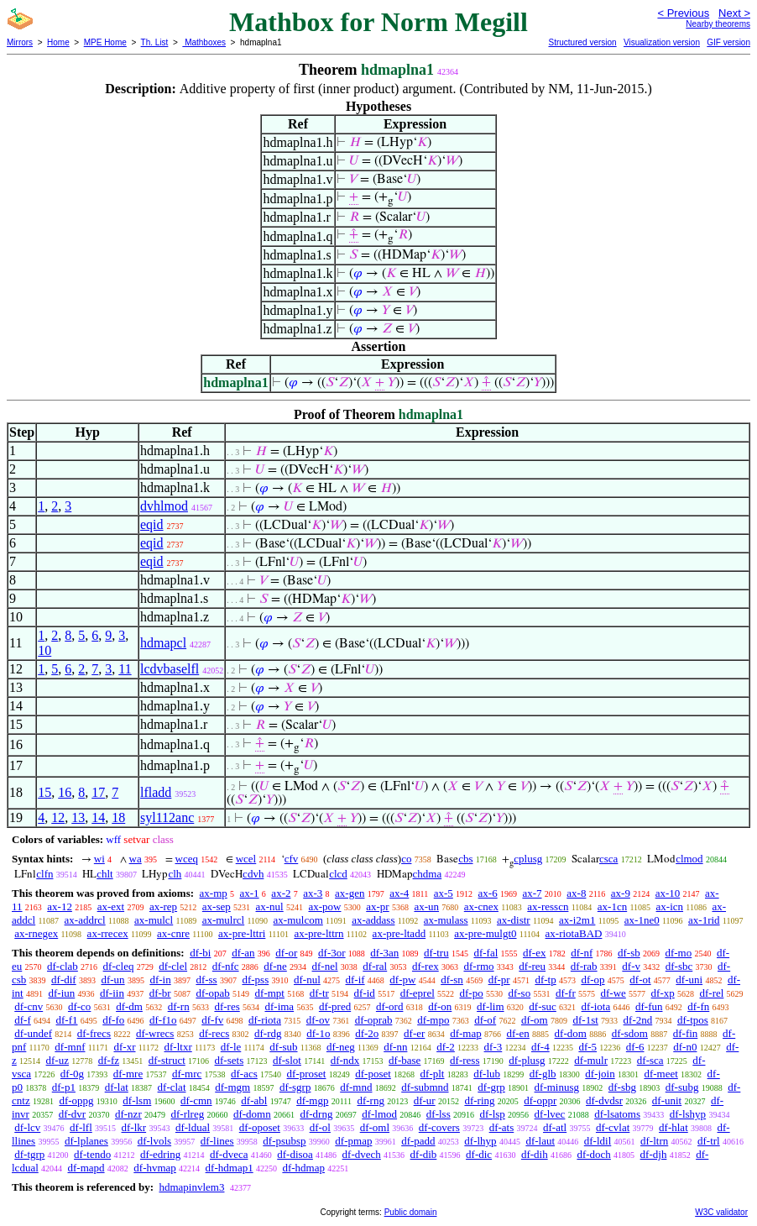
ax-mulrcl (223, 920)
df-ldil (598, 1140)
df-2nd (638, 1020)
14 (98, 817)
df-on (440, 1006)
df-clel (173, 966)
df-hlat (673, 1127)
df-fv (212, 1020)
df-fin (685, 1033)
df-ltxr (178, 1046)
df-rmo (478, 966)
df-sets (229, 1060)
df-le (231, 1046)
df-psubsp (284, 1140)
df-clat (172, 1087)
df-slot (287, 1060)
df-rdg (268, 1033)
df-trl (708, 1140)
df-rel (711, 993)
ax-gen (349, 893)
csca (608, 858)
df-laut (540, 1140)
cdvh (253, 873)
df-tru (436, 952)
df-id (364, 993)
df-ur (425, 1100)
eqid (152, 524)
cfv (292, 858)
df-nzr (128, 1114)
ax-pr (377, 906)
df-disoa (295, 1154)
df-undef (33, 1033)
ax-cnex (481, 906)
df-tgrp (29, 1154)
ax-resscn (547, 906)
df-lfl (81, 1127)
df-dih (534, 1154)
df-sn (452, 979)
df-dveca (229, 1154)
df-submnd (424, 1087)
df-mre (128, 1073)
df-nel (325, 966)
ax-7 (531, 893)
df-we (612, 993)
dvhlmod (164, 506)
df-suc (542, 1006)
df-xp (663, 993)
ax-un (426, 906)
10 (44, 650)
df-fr (566, 993)
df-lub (486, 1073)
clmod (689, 858)
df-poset (373, 1073)
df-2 (445, 1046)
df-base (404, 1060)
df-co (79, 1006)
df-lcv (27, 1127)
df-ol (320, 1127)
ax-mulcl (153, 920)
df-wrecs (155, 1033)
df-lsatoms (617, 1114)
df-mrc (186, 1073)
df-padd (418, 1140)
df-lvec (550, 1114)
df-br (160, 993)
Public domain (410, 1212)
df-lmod (379, 1114)
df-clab (62, 966)
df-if (355, 979)
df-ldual (192, 1127)
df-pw (402, 979)
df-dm (129, 1006)
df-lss (438, 1114)
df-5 (587, 1046)
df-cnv (28, 1006)
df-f (22, 1020)
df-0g (72, 1073)
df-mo (678, 952)
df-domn (252, 1114)
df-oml (374, 1127)
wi (99, 858)
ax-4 (399, 893)
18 (118, 817)
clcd (338, 873)
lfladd (155, 792)
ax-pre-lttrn (318, 933)
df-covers (439, 1127)
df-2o (366, 1033)
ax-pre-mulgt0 (485, 933)
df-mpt (270, 993)
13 (78, 817)
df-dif (63, 979)
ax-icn (669, 906)
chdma (427, 873)
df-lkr (134, 1127)
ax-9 (620, 893)
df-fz (108, 1060)
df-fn (698, 1006)
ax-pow (324, 906)
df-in (159, 979)
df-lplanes (86, 1140)
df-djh (653, 1154)
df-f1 (67, 1020)
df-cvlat (612, 1127)
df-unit (666, 1100)
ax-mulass (446, 920)
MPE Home (105, 42)
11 (124, 669)
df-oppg (76, 1100)
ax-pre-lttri (241, 933)
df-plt (432, 1073)
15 (44, 792)
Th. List (155, 42)
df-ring (479, 1100)
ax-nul (270, 906)
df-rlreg (187, 1114)
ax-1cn (612, 906)
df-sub (283, 1046)
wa (135, 858)
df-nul (307, 979)
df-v (631, 966)
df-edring (160, 1154)
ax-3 (312, 893)
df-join (599, 1073)
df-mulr (591, 1060)
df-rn (179, 1006)
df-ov (318, 1020)
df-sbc (679, 966)
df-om (534, 1020)
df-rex (425, 966)
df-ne (275, 966)
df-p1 (64, 1087)
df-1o (318, 1033)
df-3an (384, 952)
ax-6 (488, 893)
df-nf (582, 952)
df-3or (332, 952)
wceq (186, 858)
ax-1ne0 (642, 920)
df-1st (585, 1020)
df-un (112, 979)
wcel (246, 858)
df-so (519, 993)
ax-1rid (704, 920)
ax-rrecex (107, 933)
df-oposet (259, 1127)
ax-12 (59, 906)
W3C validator (721, 1212)
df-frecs (94, 1033)
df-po (471, 993)
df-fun (649, 1006)
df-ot (639, 979)
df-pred (335, 1006)
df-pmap (353, 1140)
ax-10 (668, 893)
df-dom (571, 1033)
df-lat (116, 1087)
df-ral (375, 966)
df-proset (306, 1073)
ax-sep (216, 906)
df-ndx (345, 1060)
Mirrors (20, 42)
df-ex (534, 952)
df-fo (113, 1020)
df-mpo (433, 1020)
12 (58, 817)
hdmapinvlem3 (191, 1187)
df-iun (61, 993)
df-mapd (86, 1167)
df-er (414, 1033)
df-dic (479, 1154)
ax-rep (163, 906)
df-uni (689, 979)
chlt (105, 873)
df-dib (423, 1154)
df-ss (206, 979)
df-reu (532, 966)
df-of (485, 1020)
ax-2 (280, 893)
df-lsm (137, 1100)
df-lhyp (480, 1140)
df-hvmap (154, 1167)
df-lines (217, 1140)
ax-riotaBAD (574, 933)
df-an (243, 952)
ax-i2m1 (577, 920)
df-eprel (417, 993)
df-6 (635, 1046)
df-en (517, 1033)
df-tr (319, 993)
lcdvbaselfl (169, 669)
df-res (226, 1006)
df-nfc (225, 966)
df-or (286, 952)
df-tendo (92, 1154)
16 (64, 792)
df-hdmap (303, 1167)
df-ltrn (654, 1140)
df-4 (540, 1046)
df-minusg (557, 1087)
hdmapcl (163, 643)
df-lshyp (688, 1114)
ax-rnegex (36, 933)
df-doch (593, 1154)
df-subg (682, 1087)
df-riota (264, 1020)
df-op (592, 979)
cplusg (528, 858)
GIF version (728, 42)
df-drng (316, 1114)
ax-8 (576, 893)
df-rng (370, 1100)
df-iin (112, 993)
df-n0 (685, 1046)
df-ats (501, 1127)
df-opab (212, 993)
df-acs (244, 1073)
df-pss (255, 979)
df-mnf (70, 1046)
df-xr (124, 1046)
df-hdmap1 (229, 1167)
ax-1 (249, 893)
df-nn (395, 1046)
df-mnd (356, 1087)
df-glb (543, 1073)
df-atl (554, 1127)
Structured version (582, 42)
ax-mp (213, 893)
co (406, 858)
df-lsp (491, 1114)
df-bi (200, 952)
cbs (465, 858)
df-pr (499, 979)
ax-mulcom (298, 920)
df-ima (279, 1006)
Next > (734, 13)
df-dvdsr (604, 1100)
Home (58, 42)
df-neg (340, 1046)
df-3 (493, 1046)
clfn (44, 873)
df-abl (254, 1100)
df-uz (57, 1060)
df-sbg (622, 1087)
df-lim (490, 1006)
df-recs (214, 1033)
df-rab (584, 966)
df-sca (650, 1060)
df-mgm (232, 1087)
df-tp (545, 979)
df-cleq (118, 966)
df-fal (485, 952)
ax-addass (373, 920)
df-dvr (72, 1114)
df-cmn (196, 1100)
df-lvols (154, 1140)
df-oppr (540, 1100)
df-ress (464, 1060)
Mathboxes (204, 42)
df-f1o (163, 1020)
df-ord (390, 1006)
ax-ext (110, 906)
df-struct (167, 1060)
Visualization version (662, 42)
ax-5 (443, 893)
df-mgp (312, 1100)
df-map (466, 1033)
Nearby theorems (718, 24)
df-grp (491, 1087)
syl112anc (167, 817)
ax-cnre (173, 933)
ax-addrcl (85, 920)
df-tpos (692, 1020)
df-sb (629, 952)
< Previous (683, 13)
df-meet (660, 1073)
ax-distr (513, 920)
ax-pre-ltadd (399, 933)
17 (98, 792)
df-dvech (361, 1154)
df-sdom (630, 1033)
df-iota (596, 1006)
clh (174, 873)
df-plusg (527, 1060)
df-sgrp (295, 1087)
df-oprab (374, 1020)
